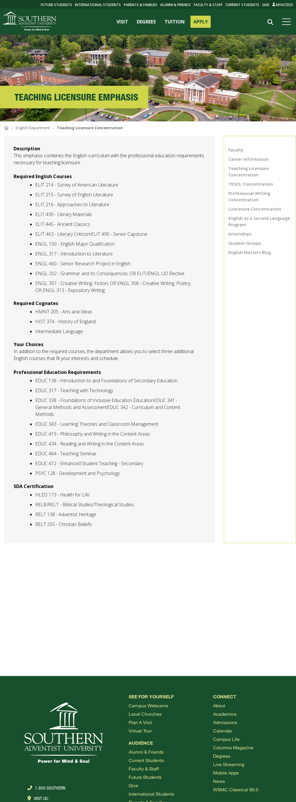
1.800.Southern (46, 787)
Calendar (222, 730)
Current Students (242, 4)
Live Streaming (228, 764)
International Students (98, 4)
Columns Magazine (233, 747)
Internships (239, 234)
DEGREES (146, 22)
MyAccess (282, 4)
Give (265, 4)
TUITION (174, 22)
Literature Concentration (254, 209)
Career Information (248, 159)
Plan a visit (140, 722)
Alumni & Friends (175, 4)
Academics (224, 714)
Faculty (235, 150)
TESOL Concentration (250, 184)
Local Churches (145, 714)
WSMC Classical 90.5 (235, 789)
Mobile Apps (226, 772)
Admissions (225, 722)
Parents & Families (140, 4)
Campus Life (226, 739)
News (219, 781)
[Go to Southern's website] (29, 22)
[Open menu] (287, 21)
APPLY (200, 22)
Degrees (221, 756)
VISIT (122, 22)
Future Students (145, 777)
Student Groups (244, 243)
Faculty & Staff (208, 4)
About (219, 705)
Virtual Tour (140, 730)
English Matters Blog (249, 252)
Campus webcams (148, 705)
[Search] (270, 22)
